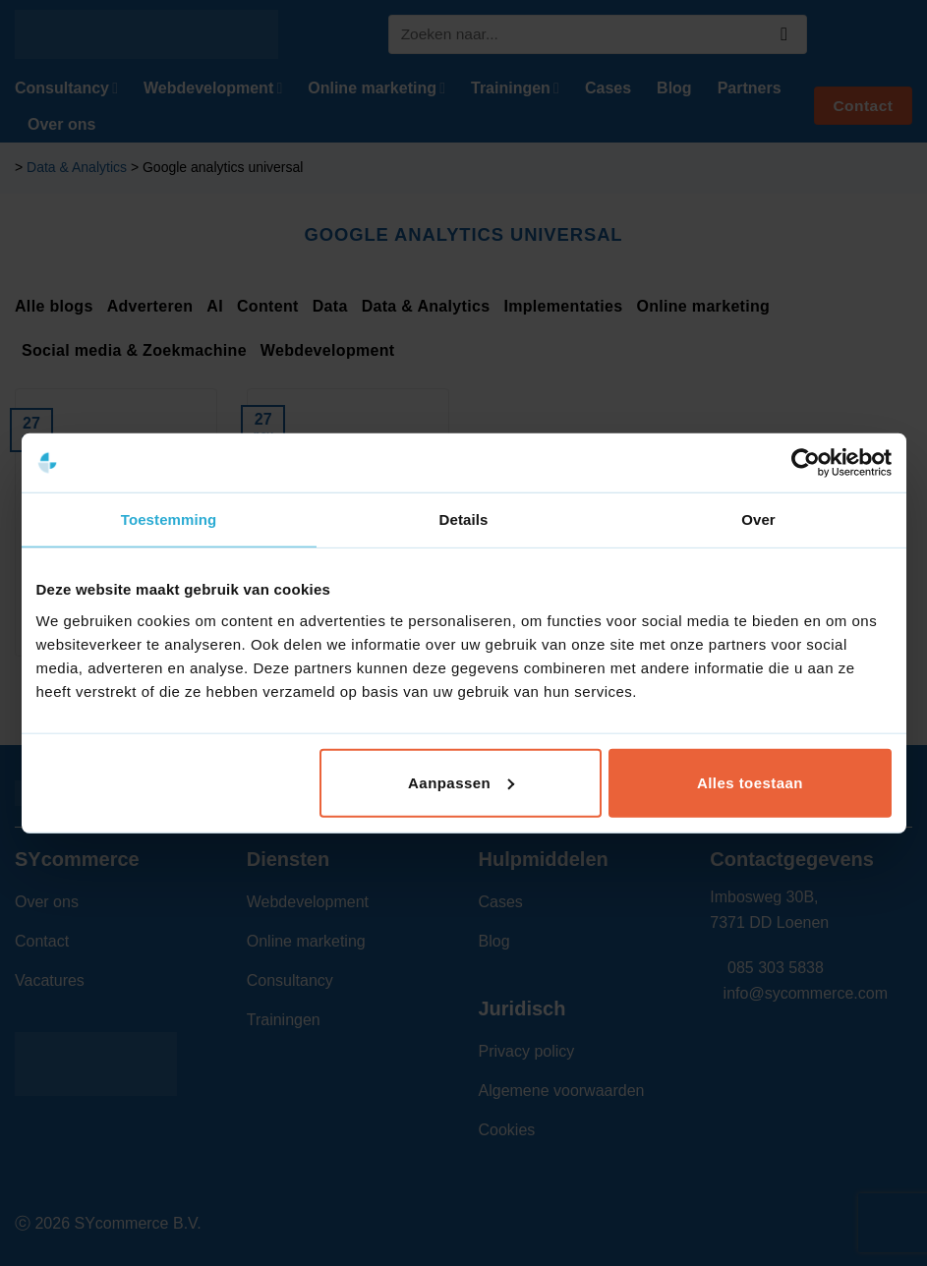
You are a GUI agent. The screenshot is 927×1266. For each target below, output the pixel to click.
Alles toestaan (750, 782)
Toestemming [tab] (169, 519)
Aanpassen (461, 782)
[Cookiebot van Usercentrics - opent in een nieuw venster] (806, 463)
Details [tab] (464, 519)
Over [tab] (758, 519)
